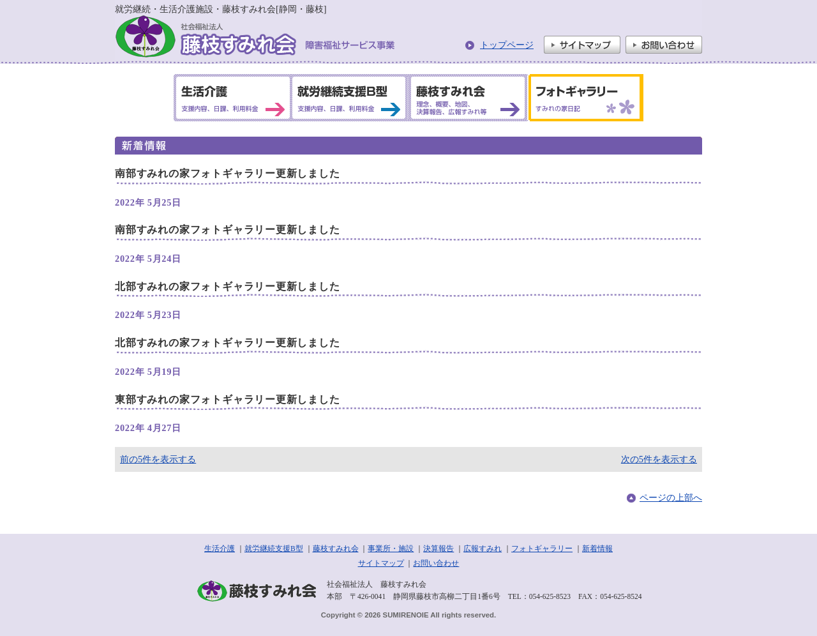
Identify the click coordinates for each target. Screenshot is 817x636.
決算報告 (438, 548)
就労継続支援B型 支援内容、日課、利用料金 (349, 97)
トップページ (507, 45)
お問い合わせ (664, 45)
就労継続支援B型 (273, 548)
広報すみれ (482, 548)
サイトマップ (582, 45)
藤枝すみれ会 (336, 548)
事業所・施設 (391, 548)
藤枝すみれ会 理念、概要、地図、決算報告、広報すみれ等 (466, 97)
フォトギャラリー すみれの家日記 (583, 97)
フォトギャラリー (542, 548)
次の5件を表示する (659, 459)
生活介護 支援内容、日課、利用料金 (233, 97)
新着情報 (597, 548)
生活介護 (219, 548)
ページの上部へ (671, 497)
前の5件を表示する (158, 459)
